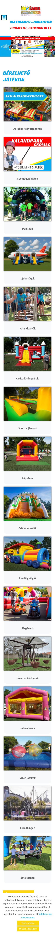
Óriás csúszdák (27, 528)
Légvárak (27, 478)
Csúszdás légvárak (27, 378)
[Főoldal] (31, 10)
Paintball (27, 228)
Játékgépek (28, 877)
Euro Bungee (27, 827)
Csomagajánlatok (27, 178)
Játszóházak (27, 728)
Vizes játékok (28, 777)
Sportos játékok (27, 428)
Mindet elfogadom (28, 929)
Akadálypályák (27, 578)
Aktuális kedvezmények (27, 128)
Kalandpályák (28, 328)
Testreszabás (27, 923)
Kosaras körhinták (27, 678)
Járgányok (27, 628)
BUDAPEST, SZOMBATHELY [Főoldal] (31, 25)
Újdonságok (28, 278)
